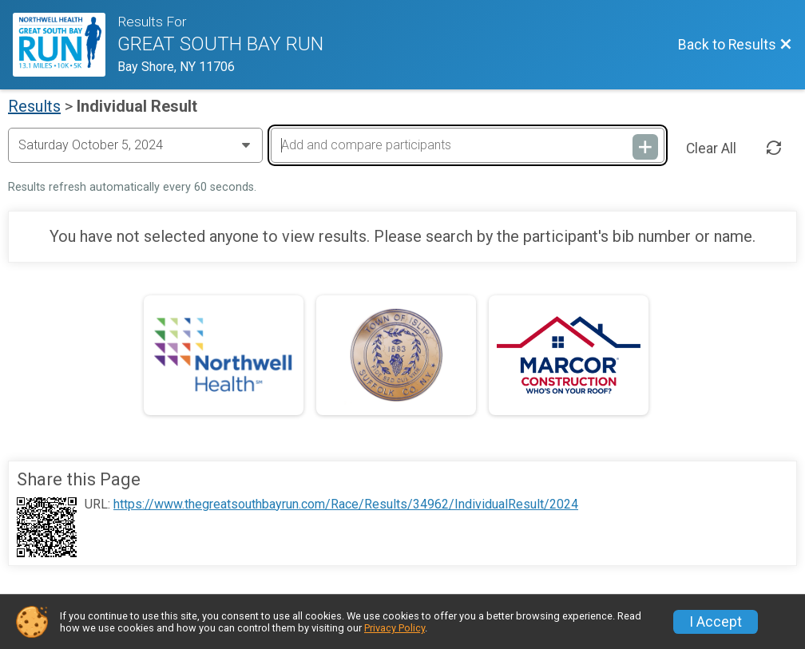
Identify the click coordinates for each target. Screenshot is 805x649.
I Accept (715, 622)
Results (34, 106)
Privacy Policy (394, 628)
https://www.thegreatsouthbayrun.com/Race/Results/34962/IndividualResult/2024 (345, 504)
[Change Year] (135, 145)
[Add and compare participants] (467, 145)
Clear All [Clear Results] (711, 148)
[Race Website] (65, 45)
